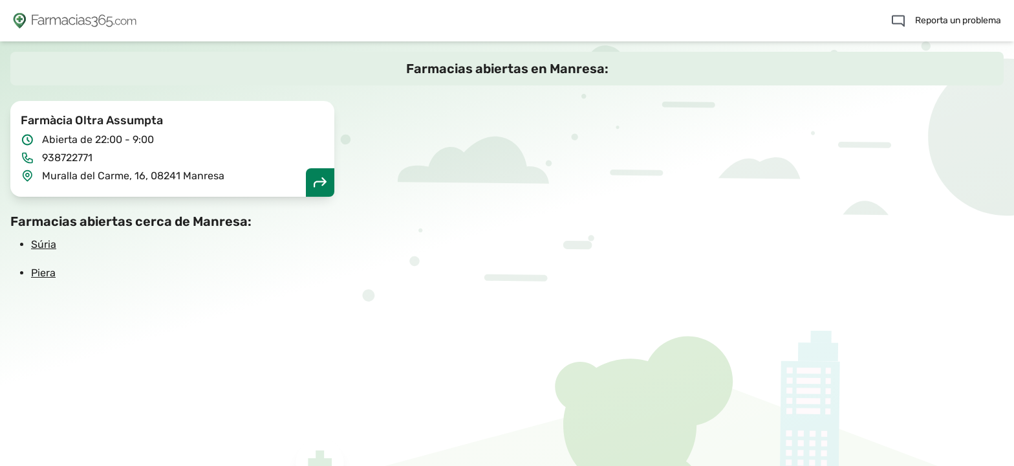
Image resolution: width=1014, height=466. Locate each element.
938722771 (67, 157)
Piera (43, 273)
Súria (43, 244)
